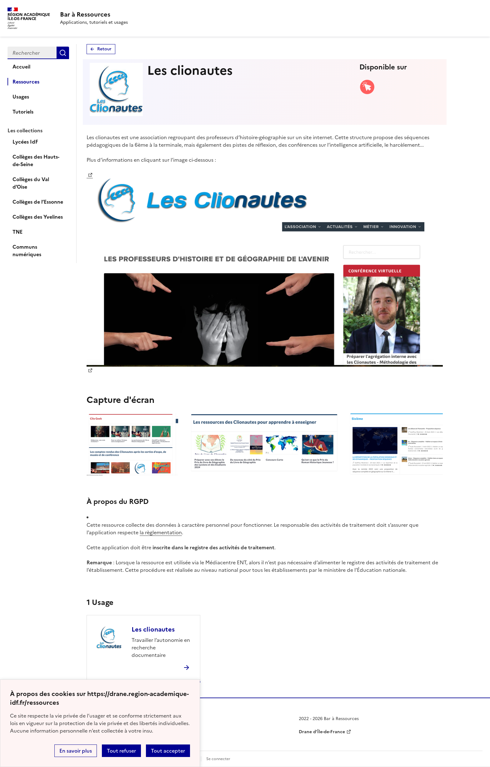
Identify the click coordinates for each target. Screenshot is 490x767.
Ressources (25, 81)
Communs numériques (26, 250)
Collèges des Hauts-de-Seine (35, 160)
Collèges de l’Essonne (37, 202)
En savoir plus (75, 750)
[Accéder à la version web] (367, 93)
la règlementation (161, 532)
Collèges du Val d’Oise (30, 182)
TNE (17, 232)
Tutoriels (22, 111)
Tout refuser (121, 750)
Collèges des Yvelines (37, 217)
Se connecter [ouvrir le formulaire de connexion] (218, 759)
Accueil (21, 66)
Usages (20, 96)
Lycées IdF (25, 141)
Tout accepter (168, 750)
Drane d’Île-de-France (322, 732)
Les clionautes (153, 629)
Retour (104, 49)
